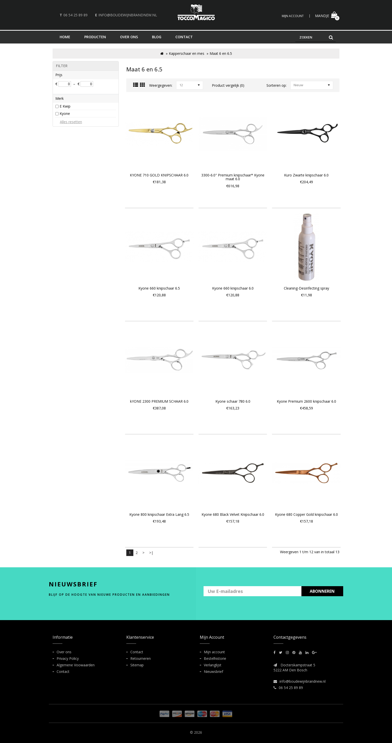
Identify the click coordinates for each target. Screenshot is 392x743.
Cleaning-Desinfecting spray (306, 288)
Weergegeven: (160, 85)
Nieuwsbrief (213, 671)
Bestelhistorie (215, 658)
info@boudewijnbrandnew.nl (127, 15)
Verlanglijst (212, 665)
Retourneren (140, 658)
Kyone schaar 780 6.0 (232, 401)
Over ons (64, 651)
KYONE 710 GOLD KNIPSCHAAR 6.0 (159, 175)
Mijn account (214, 651)
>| (151, 552)
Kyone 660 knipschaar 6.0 (233, 288)
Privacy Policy (68, 658)
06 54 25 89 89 (75, 15)
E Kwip (65, 106)
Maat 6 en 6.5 (221, 53)
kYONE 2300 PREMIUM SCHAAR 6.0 (159, 401)
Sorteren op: (276, 85)
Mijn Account (293, 16)
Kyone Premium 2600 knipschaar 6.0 (306, 401)
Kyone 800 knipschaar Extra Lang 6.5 (159, 514)
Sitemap (137, 665)
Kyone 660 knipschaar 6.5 (159, 288)
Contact (63, 671)
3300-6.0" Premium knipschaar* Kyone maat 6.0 (232, 177)
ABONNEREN (322, 591)
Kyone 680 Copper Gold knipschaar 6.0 (306, 514)
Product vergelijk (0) (228, 85)
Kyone (65, 113)
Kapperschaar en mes (186, 53)
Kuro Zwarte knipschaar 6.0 (306, 175)
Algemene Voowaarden (76, 665)
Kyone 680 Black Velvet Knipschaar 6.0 (233, 514)
